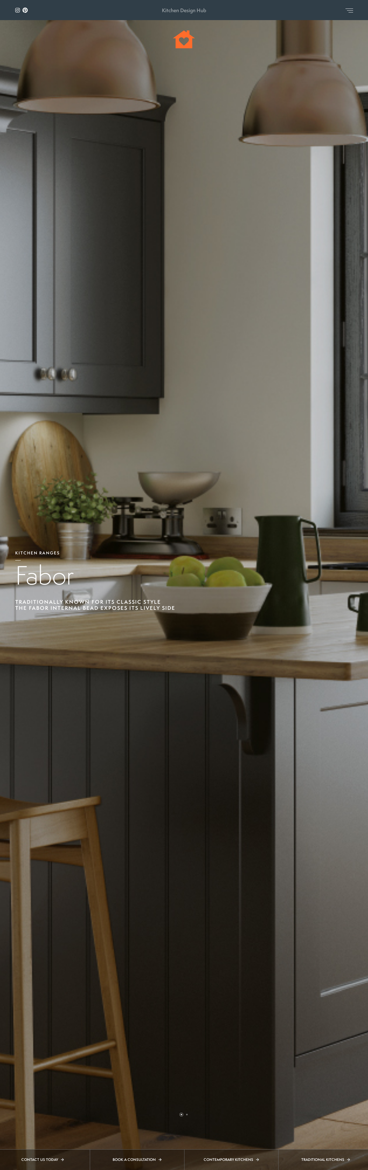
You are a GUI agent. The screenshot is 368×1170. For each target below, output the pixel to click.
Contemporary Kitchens (231, 1159)
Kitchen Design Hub (184, 10)
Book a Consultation (137, 1159)
